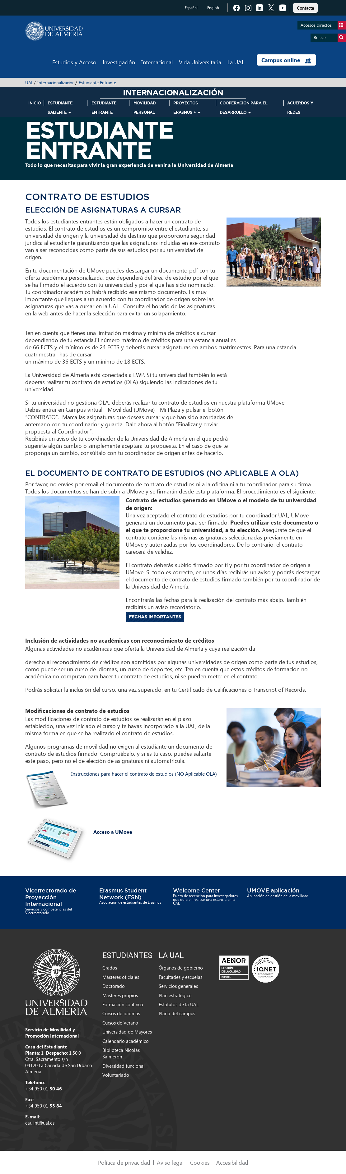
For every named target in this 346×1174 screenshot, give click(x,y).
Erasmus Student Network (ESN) (123, 893)
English (213, 7)
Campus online (286, 60)
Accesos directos (323, 25)
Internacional (157, 62)
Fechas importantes (155, 616)
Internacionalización (56, 82)
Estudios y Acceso (74, 62)
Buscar (330, 38)
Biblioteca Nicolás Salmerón (121, 1053)
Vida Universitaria (200, 62)
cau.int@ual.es (39, 1123)
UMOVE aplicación (273, 890)
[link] (305, 7)
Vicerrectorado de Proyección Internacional (50, 897)
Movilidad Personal (144, 107)
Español (191, 7)
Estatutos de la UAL (179, 1004)
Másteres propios (120, 995)
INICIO (34, 103)
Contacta (305, 8)
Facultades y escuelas (180, 977)
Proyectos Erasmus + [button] (186, 107)
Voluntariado (115, 1075)
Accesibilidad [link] (232, 1162)
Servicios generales (178, 986)
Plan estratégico (175, 995)
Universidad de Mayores (127, 1032)
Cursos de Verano (120, 1023)
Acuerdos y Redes (300, 107)
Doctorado (113, 986)
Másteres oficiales (120, 977)
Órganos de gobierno (181, 968)
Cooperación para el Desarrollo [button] (243, 107)
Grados (109, 968)
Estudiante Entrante (97, 82)
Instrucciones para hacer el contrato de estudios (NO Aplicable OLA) (144, 773)
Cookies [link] (200, 1162)
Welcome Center (196, 890)
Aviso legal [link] (170, 1162)
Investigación (119, 62)
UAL (29, 82)
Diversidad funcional (123, 1066)
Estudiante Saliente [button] (60, 107)
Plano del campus (177, 1013)
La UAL (235, 62)
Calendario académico (125, 1041)
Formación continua (122, 1004)
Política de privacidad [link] (124, 1162)
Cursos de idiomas (121, 1013)
